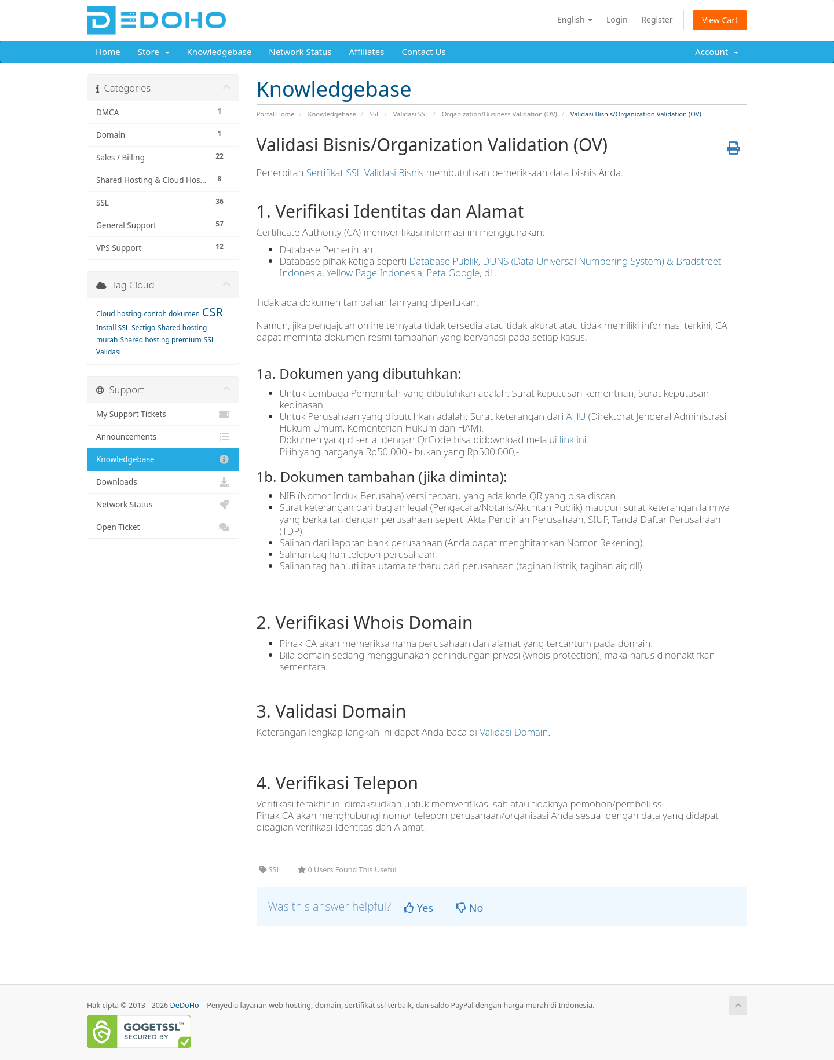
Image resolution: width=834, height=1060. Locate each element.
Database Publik (443, 261)
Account (716, 51)
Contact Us (423, 51)
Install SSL (112, 327)
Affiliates (366, 51)
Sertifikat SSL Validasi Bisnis (365, 172)
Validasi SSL (411, 113)
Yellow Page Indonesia (374, 272)
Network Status (300, 51)
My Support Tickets (163, 414)
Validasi (108, 352)
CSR (212, 312)
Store (154, 51)
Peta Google (453, 272)
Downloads (163, 482)
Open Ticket (163, 527)
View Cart (720, 19)
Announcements (163, 437)
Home (108, 51)
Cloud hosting (119, 314)
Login (617, 19)
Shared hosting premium (160, 340)
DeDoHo (184, 1005)
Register (656, 19)
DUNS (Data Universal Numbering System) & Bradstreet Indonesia (501, 266)
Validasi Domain (514, 732)
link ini (572, 439)
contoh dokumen (171, 314)
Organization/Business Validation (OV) (499, 113)
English (574, 19)
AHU (576, 416)
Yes (418, 908)
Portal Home (276, 113)
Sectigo (143, 327)
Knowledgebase (219, 51)
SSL (375, 113)
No (469, 908)
